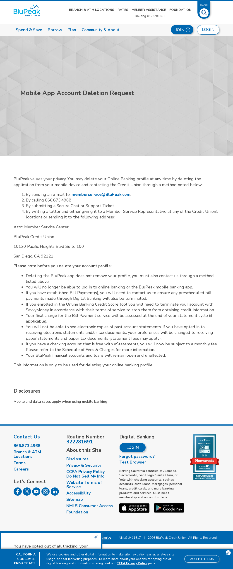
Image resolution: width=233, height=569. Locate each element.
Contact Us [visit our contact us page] (27, 436)
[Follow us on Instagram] (45, 494)
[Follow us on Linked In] (55, 494)
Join (182, 30)
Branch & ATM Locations (91, 10)
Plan (72, 30)
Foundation (180, 10)
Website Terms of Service (84, 485)
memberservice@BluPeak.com (101, 194)
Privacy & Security (83, 465)
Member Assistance (149, 10)
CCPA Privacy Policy (132, 563)
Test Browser (132, 462)
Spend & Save (29, 30)
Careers (21, 469)
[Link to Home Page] (27, 10)
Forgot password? (137, 456)
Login (132, 447)
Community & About (101, 30)
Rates (123, 10)
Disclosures (77, 459)
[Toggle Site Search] (204, 11)
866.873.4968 (27, 445)
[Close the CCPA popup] (96, 537)
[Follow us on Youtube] (36, 494)
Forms (20, 463)
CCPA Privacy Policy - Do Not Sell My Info (86, 474)
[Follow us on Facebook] (18, 494)
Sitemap (74, 499)
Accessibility (78, 493)
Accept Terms (202, 559)
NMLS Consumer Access (89, 505)
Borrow (55, 30)
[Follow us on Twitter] (27, 494)
